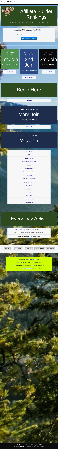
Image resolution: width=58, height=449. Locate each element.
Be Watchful (50, 248)
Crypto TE (29, 195)
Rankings (28, 446)
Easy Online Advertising (29, 178)
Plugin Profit (48, 71)
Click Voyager (29, 168)
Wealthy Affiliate (29, 77)
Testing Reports (40, 248)
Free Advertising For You (29, 161)
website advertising (28, 268)
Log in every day (19, 229)
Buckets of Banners (29, 189)
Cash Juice (29, 175)
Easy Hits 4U (29, 185)
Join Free (29, 248)
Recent (16, 1)
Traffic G (29, 165)
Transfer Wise (29, 202)
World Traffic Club (29, 199)
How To (7, 248)
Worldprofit (10, 71)
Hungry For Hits (29, 158)
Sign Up (3, 1)
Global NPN (29, 126)
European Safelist (29, 182)
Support (42, 446)
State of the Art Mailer (29, 171)
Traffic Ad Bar (29, 151)
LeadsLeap (29, 100)
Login (37, 446)
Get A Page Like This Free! (29, 38)
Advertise (9, 1)
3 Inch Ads (29, 192)
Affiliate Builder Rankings (36, 14)
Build (33, 446)
